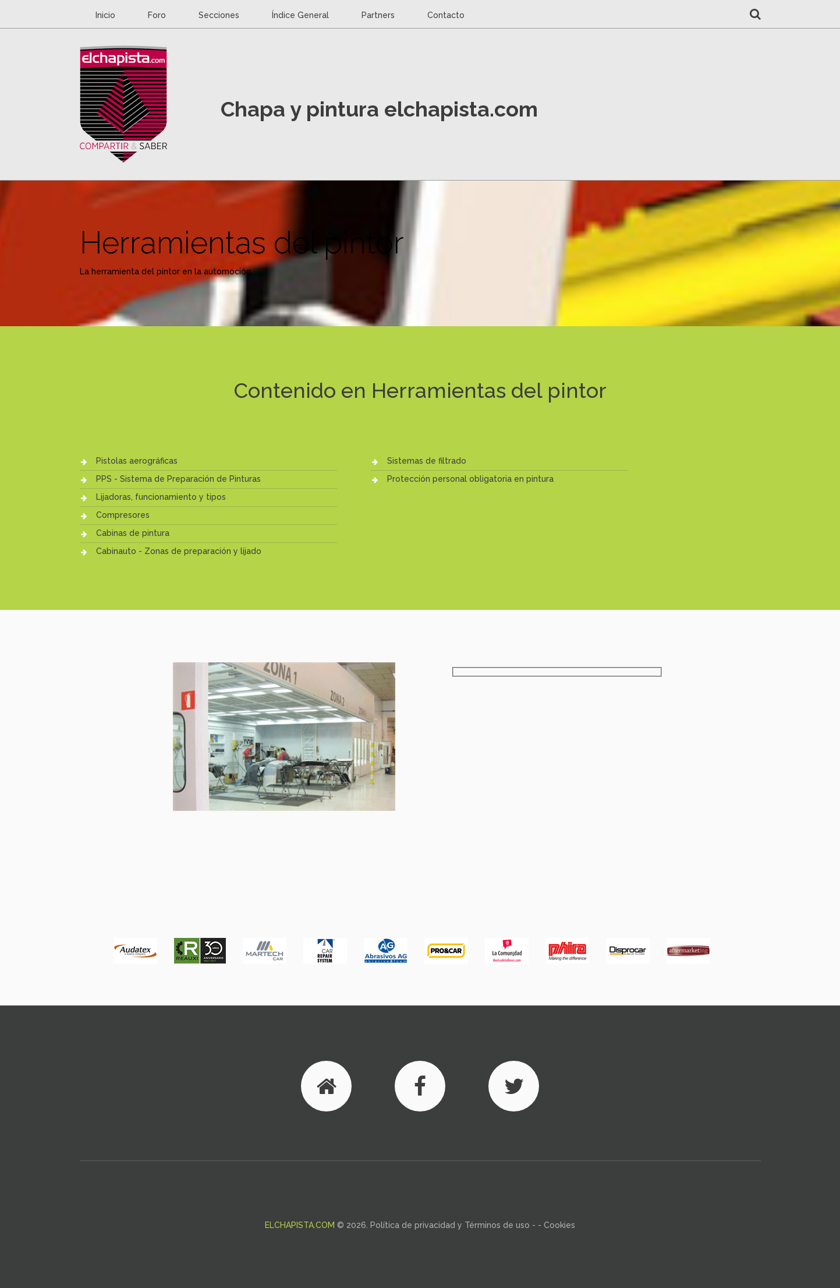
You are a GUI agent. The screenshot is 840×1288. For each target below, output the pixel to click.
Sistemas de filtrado (426, 460)
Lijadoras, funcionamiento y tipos (161, 497)
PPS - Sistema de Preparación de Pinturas (178, 479)
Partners (378, 15)
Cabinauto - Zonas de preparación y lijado (178, 551)
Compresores (123, 515)
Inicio (105, 15)
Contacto (446, 15)
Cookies (559, 1225)
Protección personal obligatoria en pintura (470, 479)
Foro (157, 15)
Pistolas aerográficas (137, 460)
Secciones (219, 15)
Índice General (300, 15)
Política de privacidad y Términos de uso (450, 1225)
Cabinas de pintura (132, 533)
